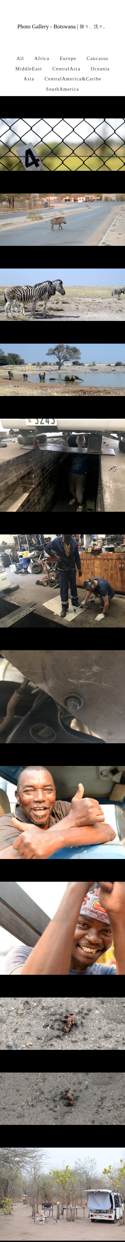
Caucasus (97, 58)
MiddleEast (28, 68)
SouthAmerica (62, 89)
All (20, 58)
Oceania (100, 68)
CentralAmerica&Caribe (73, 78)
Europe (68, 58)
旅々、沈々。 (94, 26)
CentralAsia (66, 68)
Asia (29, 78)
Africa (41, 58)
